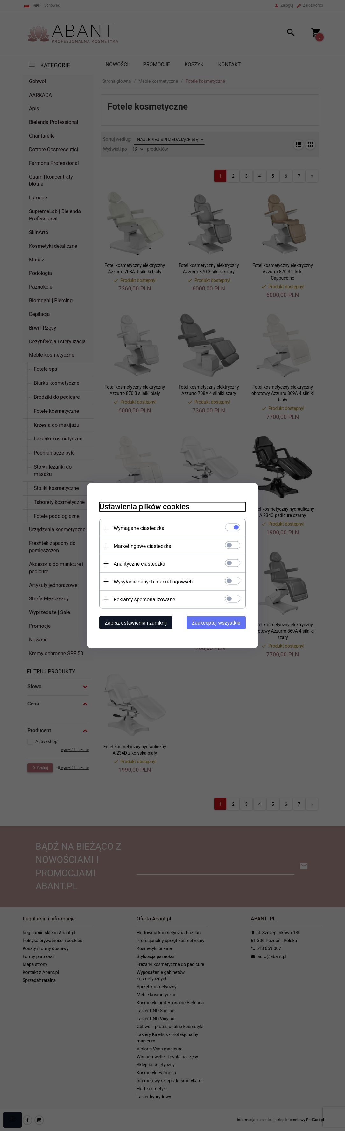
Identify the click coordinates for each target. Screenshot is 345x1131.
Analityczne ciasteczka (139, 564)
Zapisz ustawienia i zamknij (136, 622)
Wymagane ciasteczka (139, 528)
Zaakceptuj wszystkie (216, 622)
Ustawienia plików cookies (144, 506)
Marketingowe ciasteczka (142, 546)
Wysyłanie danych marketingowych (153, 581)
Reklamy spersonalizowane (144, 599)
